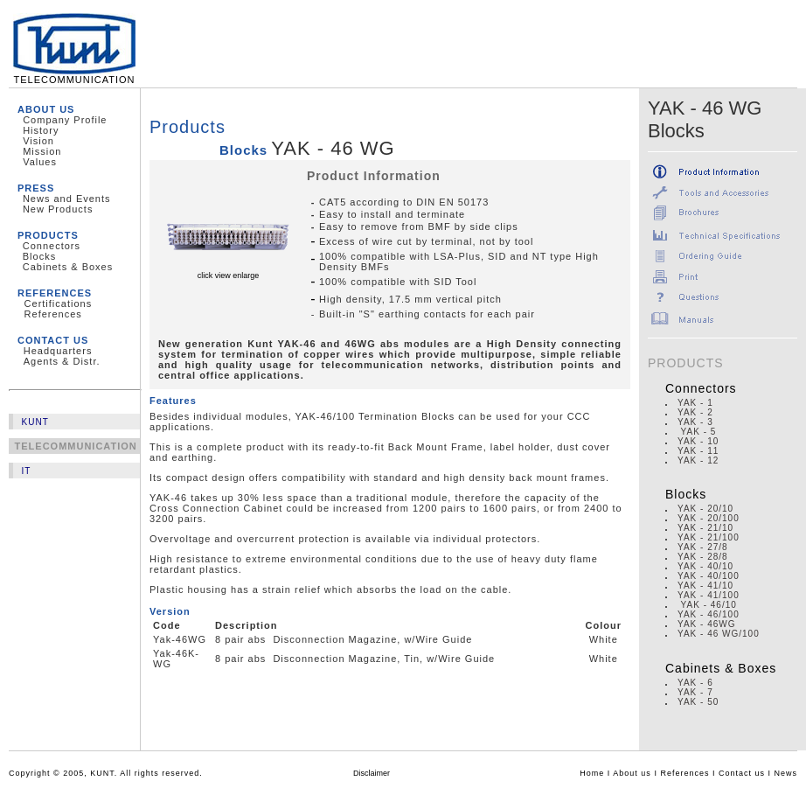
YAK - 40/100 (708, 576)
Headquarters (58, 350)
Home (592, 773)
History (41, 130)
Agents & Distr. (62, 361)
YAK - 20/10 (705, 508)
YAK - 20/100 (708, 518)
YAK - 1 (695, 403)
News (785, 773)
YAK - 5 (696, 431)
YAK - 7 (695, 692)
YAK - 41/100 (708, 595)
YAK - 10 (698, 441)
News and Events (67, 198)
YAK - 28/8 (702, 556)
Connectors (51, 246)
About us (632, 773)
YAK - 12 (698, 460)
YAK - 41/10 (705, 585)
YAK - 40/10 (705, 566)
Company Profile (65, 120)
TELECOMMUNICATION (74, 75)
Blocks (39, 256)
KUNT (35, 422)
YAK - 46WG (706, 624)
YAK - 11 (698, 451)
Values (40, 162)
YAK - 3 (695, 422)
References (53, 314)
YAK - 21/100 (708, 537)
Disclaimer (371, 773)
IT (26, 471)
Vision (38, 141)
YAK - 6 (695, 682)
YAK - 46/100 (708, 614)
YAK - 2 (695, 412)
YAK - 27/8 (702, 547)
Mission (42, 151)
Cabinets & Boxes (68, 267)
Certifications (58, 303)
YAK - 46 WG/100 (718, 633)
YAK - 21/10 (705, 528)
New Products (58, 209)
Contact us (742, 773)
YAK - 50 (698, 702)
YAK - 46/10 (709, 605)
